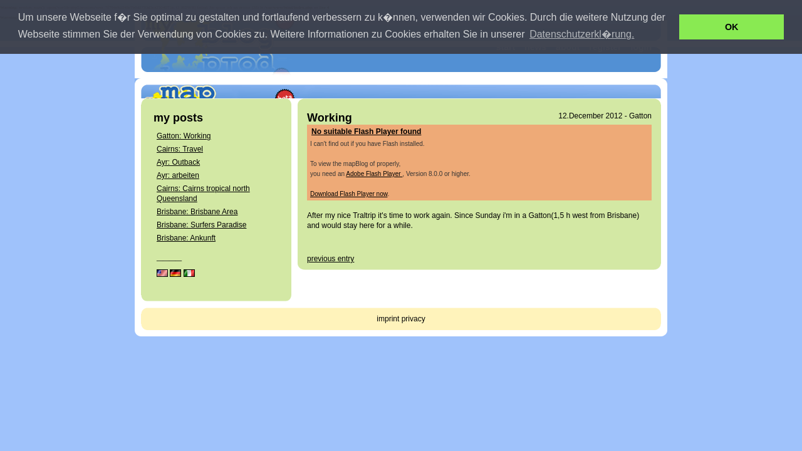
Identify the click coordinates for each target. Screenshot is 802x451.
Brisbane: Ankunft (186, 238)
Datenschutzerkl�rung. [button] (581, 34)
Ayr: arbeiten (178, 175)
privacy (413, 318)
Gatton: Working (184, 136)
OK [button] (732, 27)
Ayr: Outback (178, 162)
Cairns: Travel (180, 149)
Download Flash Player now (348, 193)
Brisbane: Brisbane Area (197, 211)
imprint (388, 318)
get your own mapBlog (604, 78)
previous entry (330, 258)
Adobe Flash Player (374, 173)
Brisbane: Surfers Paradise (201, 224)
